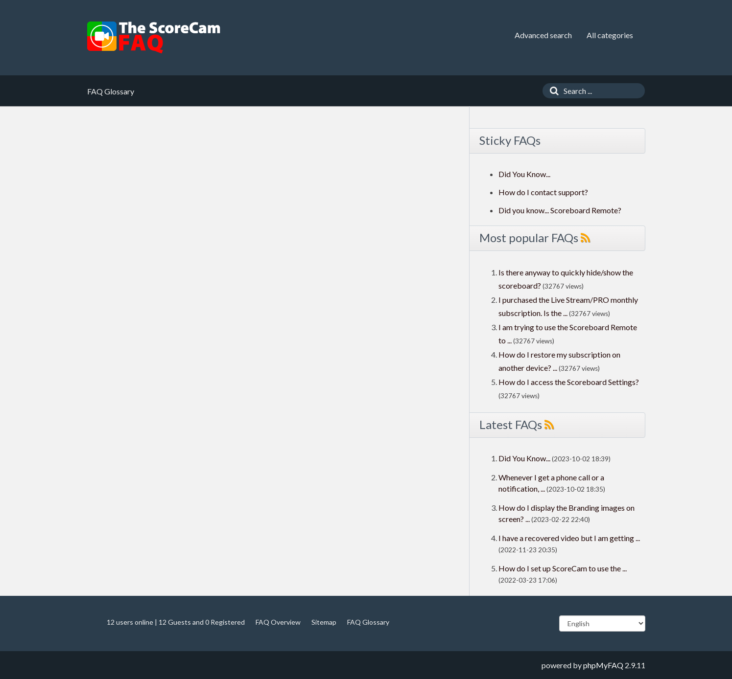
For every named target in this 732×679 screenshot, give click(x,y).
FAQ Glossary (368, 622)
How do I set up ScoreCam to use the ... (562, 568)
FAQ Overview (278, 622)
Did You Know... (524, 174)
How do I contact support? (543, 192)
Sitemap (323, 622)
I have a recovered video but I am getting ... (569, 538)
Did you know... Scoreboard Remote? (559, 210)
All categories (610, 35)
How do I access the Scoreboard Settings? (568, 381)
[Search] (552, 90)
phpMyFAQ (603, 665)
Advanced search (543, 35)
